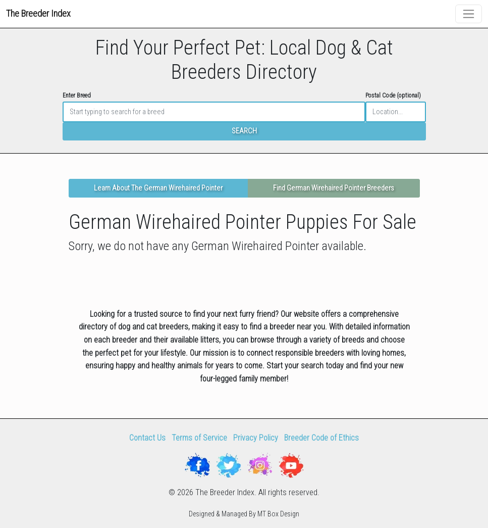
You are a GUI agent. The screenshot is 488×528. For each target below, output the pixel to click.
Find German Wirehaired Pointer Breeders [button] (333, 188)
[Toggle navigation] (468, 14)
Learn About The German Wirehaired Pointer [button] (158, 188)
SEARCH (244, 131)
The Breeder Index (38, 13)
